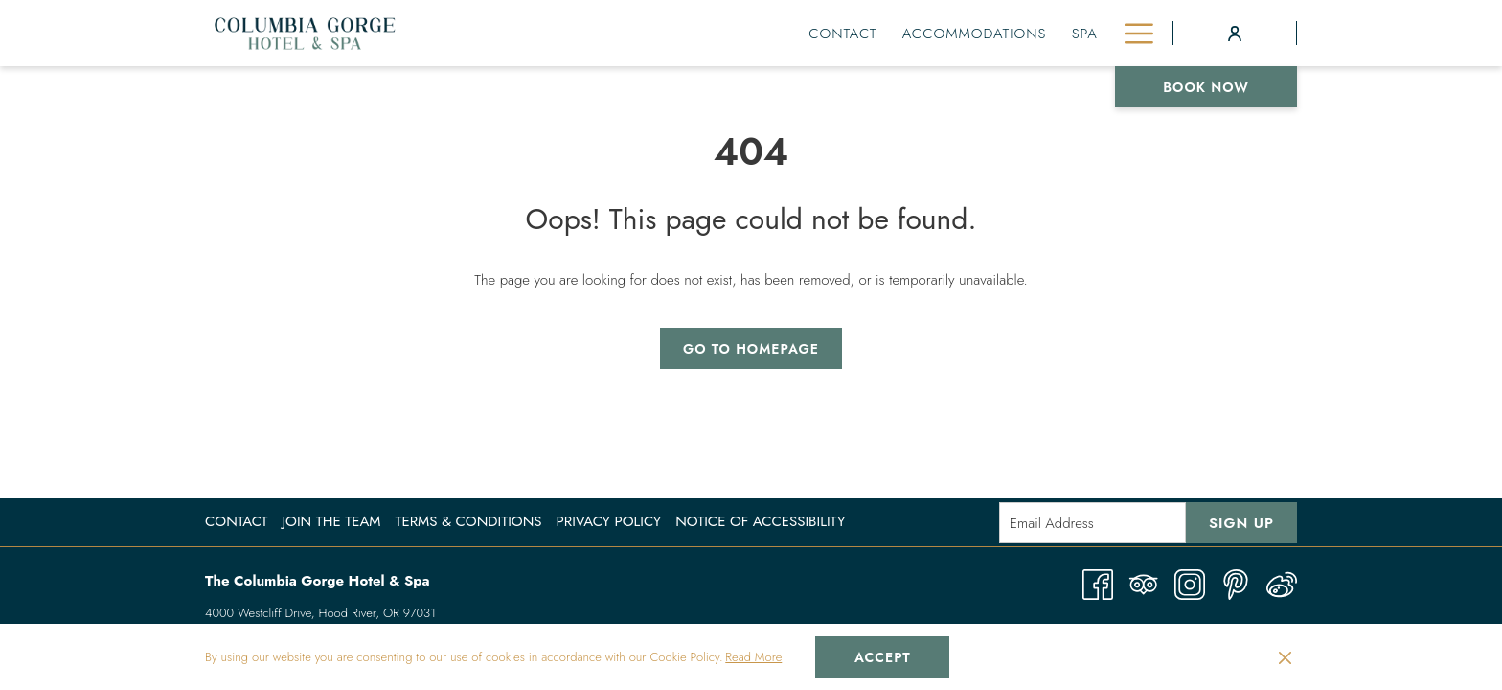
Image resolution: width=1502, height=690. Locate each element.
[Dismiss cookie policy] (1285, 657)
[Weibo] (1281, 582)
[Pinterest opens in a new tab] (1235, 582)
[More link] (1131, 33)
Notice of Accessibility (760, 521)
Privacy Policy (609, 521)
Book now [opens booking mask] (1206, 87)
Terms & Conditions (468, 521)
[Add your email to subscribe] (1092, 522)
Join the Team (331, 521)
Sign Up (1241, 523)
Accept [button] (882, 657)
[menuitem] (657, 33)
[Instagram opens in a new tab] (1189, 582)
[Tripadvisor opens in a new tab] (1143, 582)
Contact (236, 521)
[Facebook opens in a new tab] (1097, 582)
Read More (753, 657)
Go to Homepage (751, 348)
